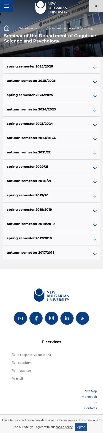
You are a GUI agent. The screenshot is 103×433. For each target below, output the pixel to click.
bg (96, 6)
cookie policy (64, 427)
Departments (28, 28)
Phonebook (89, 396)
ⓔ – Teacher (21, 371)
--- (95, 402)
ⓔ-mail (17, 379)
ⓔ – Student (22, 363)
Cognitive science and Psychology (69, 28)
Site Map (91, 391)
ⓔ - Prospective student (31, 355)
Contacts (90, 408)
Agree (81, 427)
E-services (51, 342)
